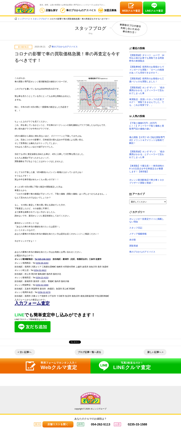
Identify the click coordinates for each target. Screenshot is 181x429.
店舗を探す (49, 10)
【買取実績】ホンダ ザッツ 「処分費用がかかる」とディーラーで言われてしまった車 (147, 90)
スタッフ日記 (135, 227)
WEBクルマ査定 (131, 10)
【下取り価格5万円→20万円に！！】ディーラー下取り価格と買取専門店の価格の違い (146, 126)
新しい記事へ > (155, 351)
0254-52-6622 (40, 270)
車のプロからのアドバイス (78, 10)
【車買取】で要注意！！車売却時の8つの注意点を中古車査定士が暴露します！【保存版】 (146, 168)
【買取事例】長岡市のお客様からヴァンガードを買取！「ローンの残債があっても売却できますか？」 (146, 70)
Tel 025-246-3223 (43, 259)
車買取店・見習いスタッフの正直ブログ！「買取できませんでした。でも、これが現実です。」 (146, 102)
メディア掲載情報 (138, 233)
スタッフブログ (40, 19)
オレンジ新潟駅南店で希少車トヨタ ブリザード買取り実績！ (147, 181)
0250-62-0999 (42, 284)
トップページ (24, 19)
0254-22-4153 (42, 277)
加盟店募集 (107, 10)
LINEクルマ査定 (154, 10)
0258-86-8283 (42, 263)
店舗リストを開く (57, 424)
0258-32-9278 (44, 292)
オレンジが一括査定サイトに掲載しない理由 (146, 219)
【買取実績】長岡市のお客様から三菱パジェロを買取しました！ (146, 80)
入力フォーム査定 (32, 302)
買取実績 (133, 245)
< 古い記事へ (24, 351)
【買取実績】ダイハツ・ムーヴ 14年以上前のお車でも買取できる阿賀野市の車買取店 (146, 58)
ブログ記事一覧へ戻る (89, 351)
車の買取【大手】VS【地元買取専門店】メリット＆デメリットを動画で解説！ (147, 140)
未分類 (132, 239)
